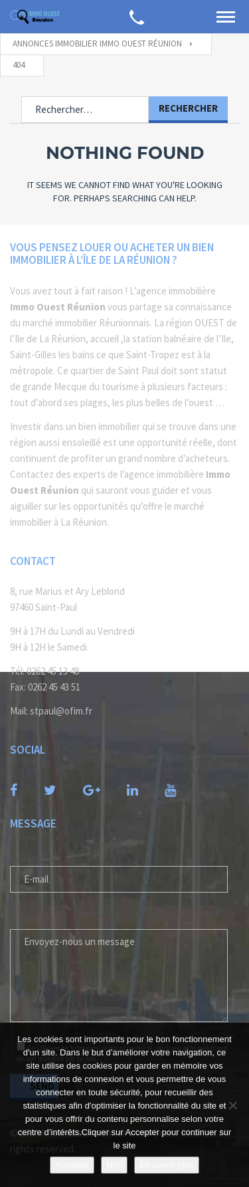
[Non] (232, 1105)
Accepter (72, 1165)
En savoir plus (166, 1165)
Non (114, 1165)
